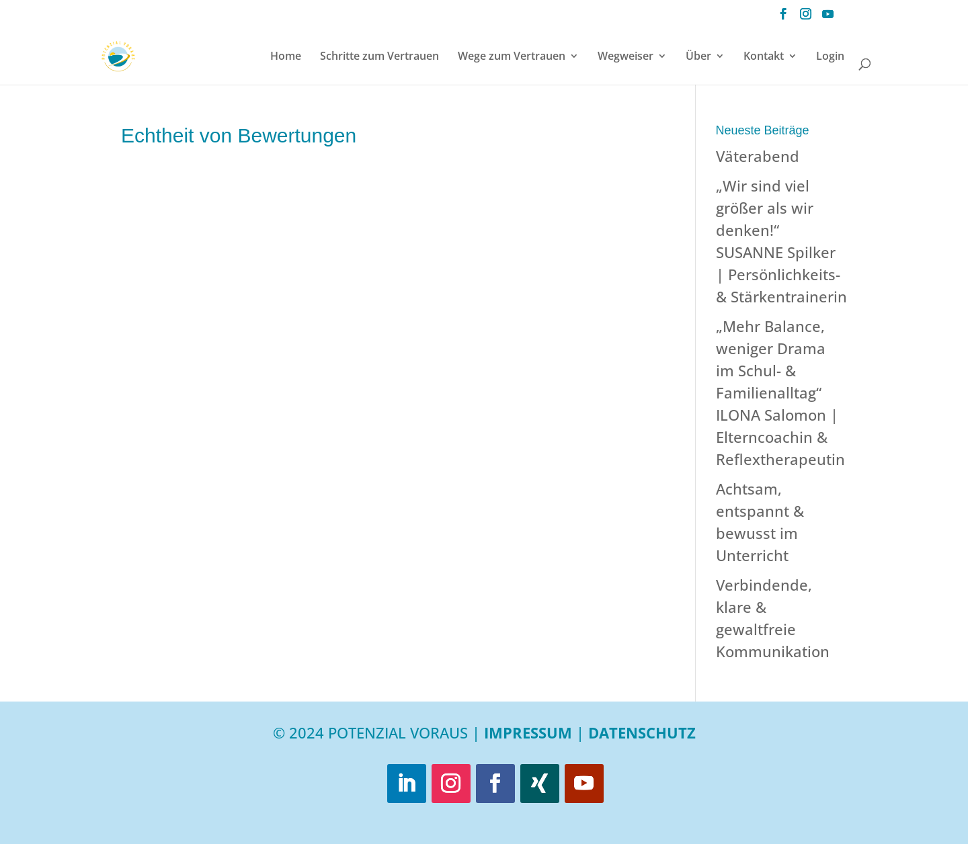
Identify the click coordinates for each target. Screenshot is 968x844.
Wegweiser (625, 57)
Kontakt (763, 57)
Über (698, 57)
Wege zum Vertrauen (511, 57)
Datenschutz (642, 732)
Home (285, 57)
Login (830, 57)
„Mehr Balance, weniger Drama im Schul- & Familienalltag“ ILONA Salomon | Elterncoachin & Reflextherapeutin (780, 392)
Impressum (528, 732)
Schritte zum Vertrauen (379, 57)
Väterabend (757, 156)
